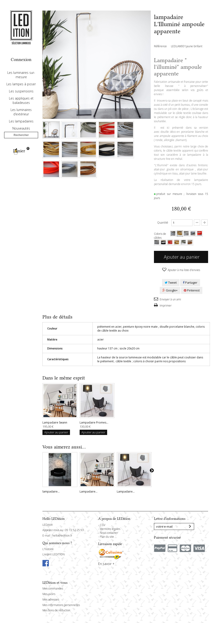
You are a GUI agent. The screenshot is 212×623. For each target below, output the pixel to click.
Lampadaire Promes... (94, 422)
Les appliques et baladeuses (21, 113)
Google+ (170, 290)
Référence (160, 46)
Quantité (162, 222)
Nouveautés (21, 141)
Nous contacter (109, 533)
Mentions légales (110, 529)
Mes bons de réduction (56, 610)
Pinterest (192, 290)
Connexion (21, 59)
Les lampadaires (21, 134)
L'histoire (48, 549)
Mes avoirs (48, 594)
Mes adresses (50, 599)
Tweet (171, 282)
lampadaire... (51, 491)
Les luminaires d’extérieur (21, 125)
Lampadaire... (89, 491)
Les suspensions (21, 104)
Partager (190, 282)
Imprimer (165, 305)
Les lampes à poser (21, 97)
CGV (102, 525)
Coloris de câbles (160, 236)
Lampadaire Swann (54, 422)
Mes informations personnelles (61, 605)
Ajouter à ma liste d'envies (183, 270)
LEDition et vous (54, 583)
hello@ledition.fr (62, 535)
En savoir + (106, 564)
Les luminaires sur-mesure (21, 88)
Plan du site (107, 537)
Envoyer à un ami (170, 299)
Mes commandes (52, 588)
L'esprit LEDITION (53, 554)
